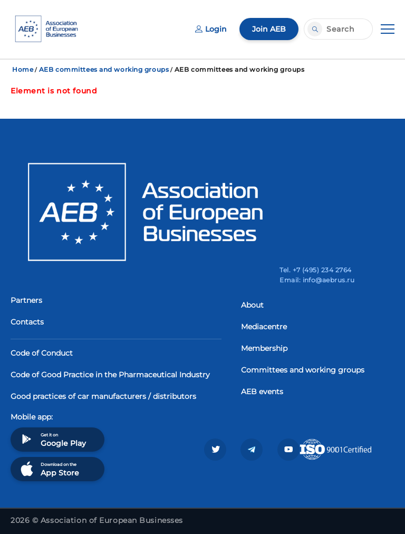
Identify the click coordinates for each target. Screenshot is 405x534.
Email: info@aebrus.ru (316, 280)
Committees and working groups (302, 370)
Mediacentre (264, 326)
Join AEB (269, 29)
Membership (264, 348)
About (252, 305)
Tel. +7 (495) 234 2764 (315, 270)
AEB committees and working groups (104, 69)
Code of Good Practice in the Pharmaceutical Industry (110, 374)
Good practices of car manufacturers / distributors (103, 396)
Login (211, 29)
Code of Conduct (42, 353)
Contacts (27, 322)
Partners (26, 300)
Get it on (52, 439)
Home (22, 69)
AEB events (262, 391)
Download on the (48, 469)
